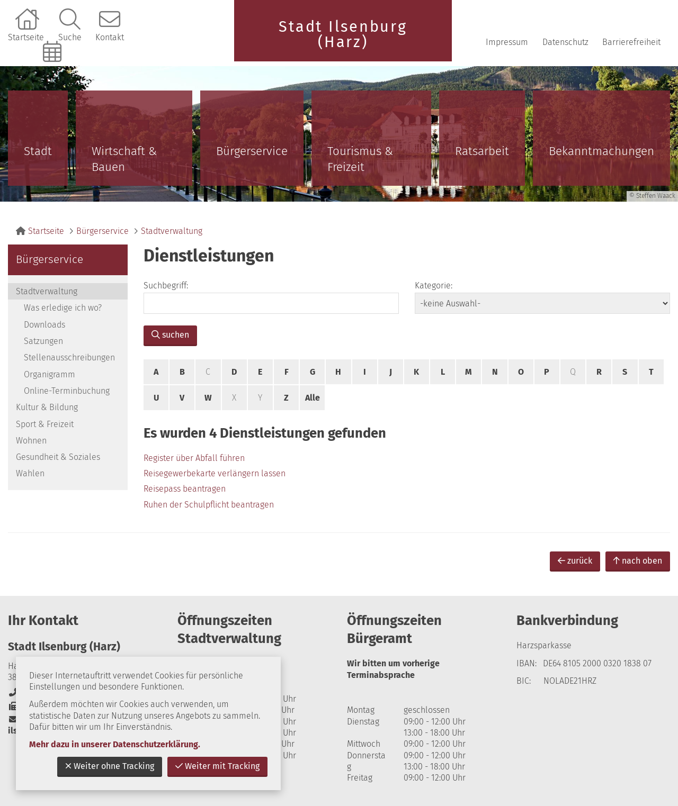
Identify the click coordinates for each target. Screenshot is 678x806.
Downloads (44, 325)
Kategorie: (433, 285)
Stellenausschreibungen (69, 357)
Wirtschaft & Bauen (124, 159)
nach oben (637, 560)
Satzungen (43, 341)
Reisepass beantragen (185, 489)
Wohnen (31, 441)
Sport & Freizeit (45, 424)
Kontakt (109, 37)
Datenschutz (565, 42)
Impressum (507, 42)
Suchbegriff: (166, 285)
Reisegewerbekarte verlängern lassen (215, 473)
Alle (312, 398)
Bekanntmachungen (601, 151)
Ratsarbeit (482, 151)
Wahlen (30, 473)
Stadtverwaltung (171, 231)
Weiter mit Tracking (217, 766)
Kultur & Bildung (47, 407)
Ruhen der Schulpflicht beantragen (209, 505)
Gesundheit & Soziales (58, 457)
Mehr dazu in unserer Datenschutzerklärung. (114, 744)
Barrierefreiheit (631, 42)
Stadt (38, 151)
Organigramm (49, 374)
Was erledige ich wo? (63, 308)
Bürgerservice (252, 151)
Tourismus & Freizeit (360, 159)
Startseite (26, 37)
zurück (575, 560)
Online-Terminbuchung (53, 70)
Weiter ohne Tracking (109, 766)
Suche (70, 37)
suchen (170, 334)
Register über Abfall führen (194, 458)
